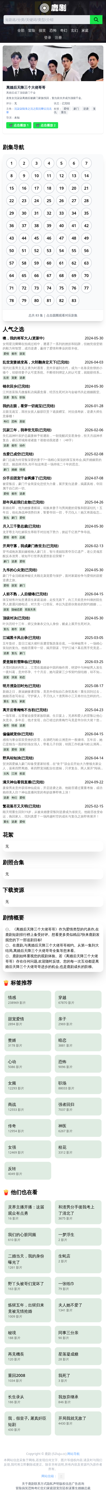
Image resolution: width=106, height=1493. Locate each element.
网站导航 (73, 1454)
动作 (22, 445)
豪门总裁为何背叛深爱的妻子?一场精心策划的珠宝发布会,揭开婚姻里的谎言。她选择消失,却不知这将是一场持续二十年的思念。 (52, 462)
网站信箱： (53, 1476)
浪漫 (14, 677)
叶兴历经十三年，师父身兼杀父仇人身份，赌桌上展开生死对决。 (48, 624)
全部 (20, 30)
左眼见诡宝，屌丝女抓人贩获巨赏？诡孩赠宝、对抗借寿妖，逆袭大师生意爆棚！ (52, 413)
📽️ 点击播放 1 (19, 125)
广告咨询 (78, 1483)
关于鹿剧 (28, 1483)
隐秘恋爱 (17, 609)
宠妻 (14, 378)
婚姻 (14, 469)
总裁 (22, 537)
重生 (63, 112)
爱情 (66, 109)
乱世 (6, 378)
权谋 (22, 773)
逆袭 (86, 109)
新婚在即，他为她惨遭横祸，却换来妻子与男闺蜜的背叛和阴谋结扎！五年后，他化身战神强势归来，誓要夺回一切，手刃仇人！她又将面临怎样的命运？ (52, 510)
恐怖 (53, 30)
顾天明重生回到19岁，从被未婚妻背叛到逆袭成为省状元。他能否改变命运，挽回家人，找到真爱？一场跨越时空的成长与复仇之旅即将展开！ (53, 814)
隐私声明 (53, 1483)
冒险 (31, 30)
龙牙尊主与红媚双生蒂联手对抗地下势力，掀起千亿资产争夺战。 (48, 532)
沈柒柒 (18, 109)
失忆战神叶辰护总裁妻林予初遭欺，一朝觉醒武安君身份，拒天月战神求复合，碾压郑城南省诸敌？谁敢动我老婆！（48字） (52, 437)
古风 (6, 773)
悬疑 (22, 421)
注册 (58, 37)
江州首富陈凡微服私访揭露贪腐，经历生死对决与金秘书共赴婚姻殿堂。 (52, 392)
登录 (47, 37)
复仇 (14, 397)
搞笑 (42, 30)
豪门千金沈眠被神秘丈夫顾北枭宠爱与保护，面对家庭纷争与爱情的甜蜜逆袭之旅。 (52, 577)
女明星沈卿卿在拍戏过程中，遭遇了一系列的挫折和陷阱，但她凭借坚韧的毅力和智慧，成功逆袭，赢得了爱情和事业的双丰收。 (52, 346)
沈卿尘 (42, 109)
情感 (22, 469)
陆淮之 (26, 109)
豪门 (76, 109)
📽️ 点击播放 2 (46, 125)
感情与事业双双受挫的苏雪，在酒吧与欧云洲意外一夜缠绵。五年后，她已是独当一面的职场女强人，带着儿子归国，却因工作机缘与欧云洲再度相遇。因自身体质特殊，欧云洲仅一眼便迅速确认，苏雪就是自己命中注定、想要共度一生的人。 (52, 741)
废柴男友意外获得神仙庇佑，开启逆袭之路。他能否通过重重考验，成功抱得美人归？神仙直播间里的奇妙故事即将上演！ (52, 790)
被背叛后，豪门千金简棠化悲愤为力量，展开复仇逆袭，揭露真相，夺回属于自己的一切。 (52, 486)
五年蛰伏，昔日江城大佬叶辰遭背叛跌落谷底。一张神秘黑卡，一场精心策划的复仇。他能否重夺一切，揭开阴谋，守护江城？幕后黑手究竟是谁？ (52, 645)
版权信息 (65, 1483)
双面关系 (30, 609)
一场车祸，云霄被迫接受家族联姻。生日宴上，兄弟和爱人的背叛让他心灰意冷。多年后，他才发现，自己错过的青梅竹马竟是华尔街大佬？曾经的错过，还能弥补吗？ (52, 717)
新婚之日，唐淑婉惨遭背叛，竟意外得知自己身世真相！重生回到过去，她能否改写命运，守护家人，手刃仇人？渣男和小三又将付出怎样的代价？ (52, 693)
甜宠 (22, 353)
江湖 (14, 773)
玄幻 (74, 30)
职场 (22, 397)
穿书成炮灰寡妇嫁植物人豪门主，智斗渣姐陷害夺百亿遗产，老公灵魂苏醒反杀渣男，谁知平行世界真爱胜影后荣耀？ (52, 553)
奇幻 (63, 30)
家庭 (85, 30)
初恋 (22, 677)
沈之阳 (34, 109)
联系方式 (40, 1483)
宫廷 (62, 1488)
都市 (14, 353)
